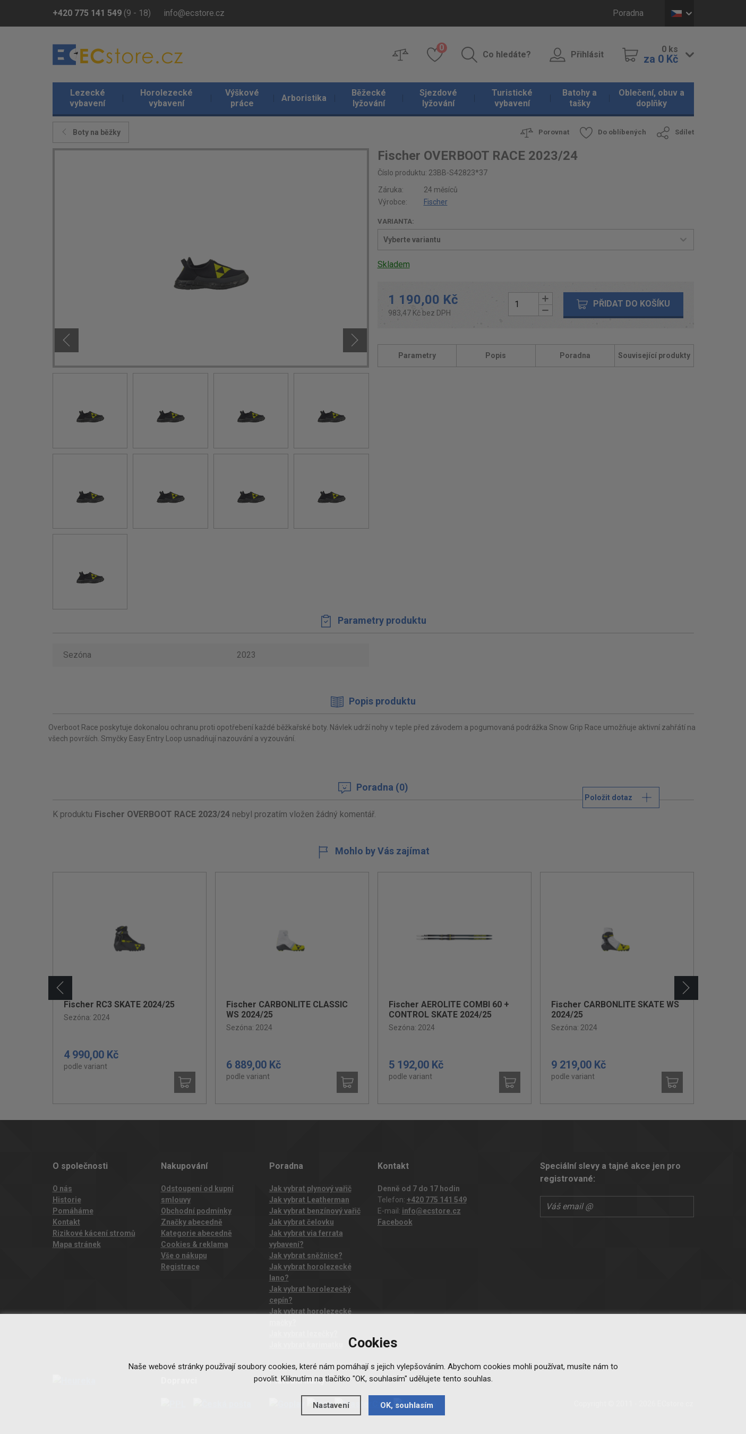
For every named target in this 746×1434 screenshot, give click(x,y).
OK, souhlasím (406, 1405)
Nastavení (331, 1405)
